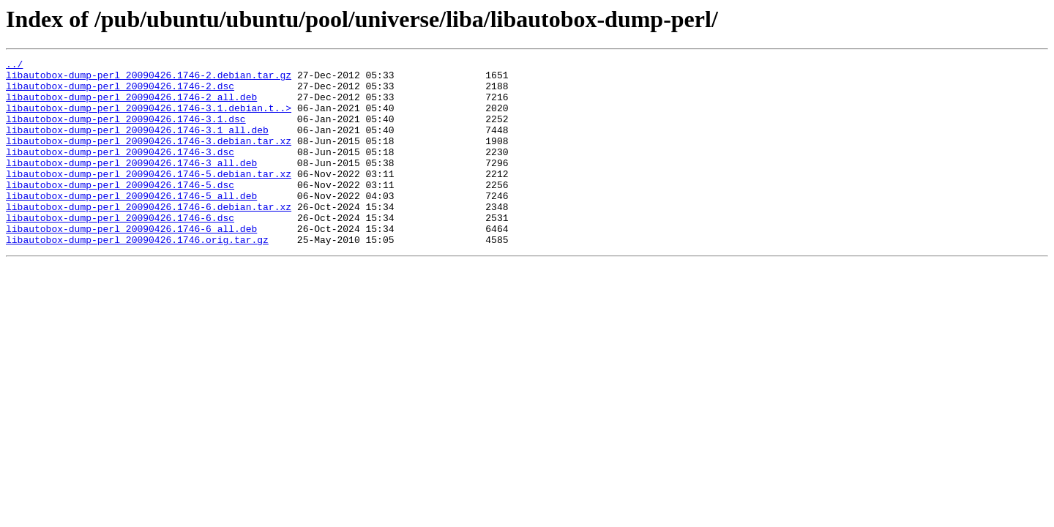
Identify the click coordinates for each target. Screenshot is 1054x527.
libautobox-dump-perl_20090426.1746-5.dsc (120, 210)
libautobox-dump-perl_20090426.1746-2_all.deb (131, 105)
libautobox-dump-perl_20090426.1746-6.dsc (120, 250)
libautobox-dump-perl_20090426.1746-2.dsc (120, 92)
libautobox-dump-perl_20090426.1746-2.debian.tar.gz (148, 79)
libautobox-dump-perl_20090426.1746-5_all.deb (131, 224)
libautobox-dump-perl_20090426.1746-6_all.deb (131, 263)
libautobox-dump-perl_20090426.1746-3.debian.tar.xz (148, 158)
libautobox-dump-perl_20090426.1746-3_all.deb (131, 184)
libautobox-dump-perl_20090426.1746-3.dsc (120, 171)
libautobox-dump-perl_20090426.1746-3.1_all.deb (137, 145)
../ (14, 65)
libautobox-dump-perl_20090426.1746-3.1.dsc (126, 131)
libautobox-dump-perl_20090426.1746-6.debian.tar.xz (148, 237)
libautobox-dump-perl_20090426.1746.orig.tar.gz (137, 276)
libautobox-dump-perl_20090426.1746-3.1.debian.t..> (148, 118)
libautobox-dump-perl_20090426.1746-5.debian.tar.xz (148, 197)
